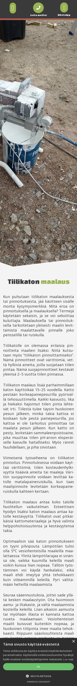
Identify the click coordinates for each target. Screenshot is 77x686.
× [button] (73, 641)
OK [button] (38, 666)
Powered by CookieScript (38, 681)
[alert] (38, 662)
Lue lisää (68, 659)
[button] (13, 8)
